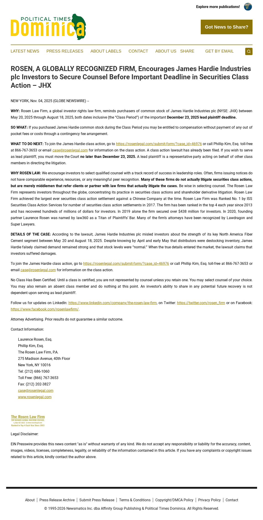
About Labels (106, 51)
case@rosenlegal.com (70, 150)
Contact (138, 51)
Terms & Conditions (135, 500)
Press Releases (65, 51)
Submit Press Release (96, 500)
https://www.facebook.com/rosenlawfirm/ (45, 309)
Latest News (25, 51)
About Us (165, 51)
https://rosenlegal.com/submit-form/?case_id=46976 (159, 144)
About (30, 500)
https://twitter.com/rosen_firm (201, 303)
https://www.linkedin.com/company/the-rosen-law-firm (112, 303)
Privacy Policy (209, 500)
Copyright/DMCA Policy (174, 500)
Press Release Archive (57, 500)
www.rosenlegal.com (35, 397)
